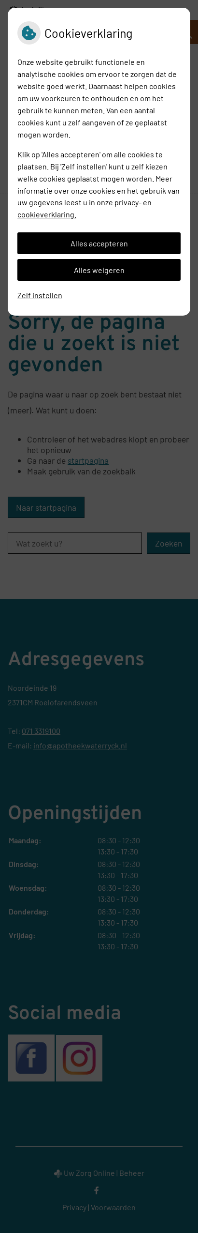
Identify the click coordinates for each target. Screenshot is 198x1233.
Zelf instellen (39, 295)
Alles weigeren (99, 269)
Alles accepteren (99, 243)
